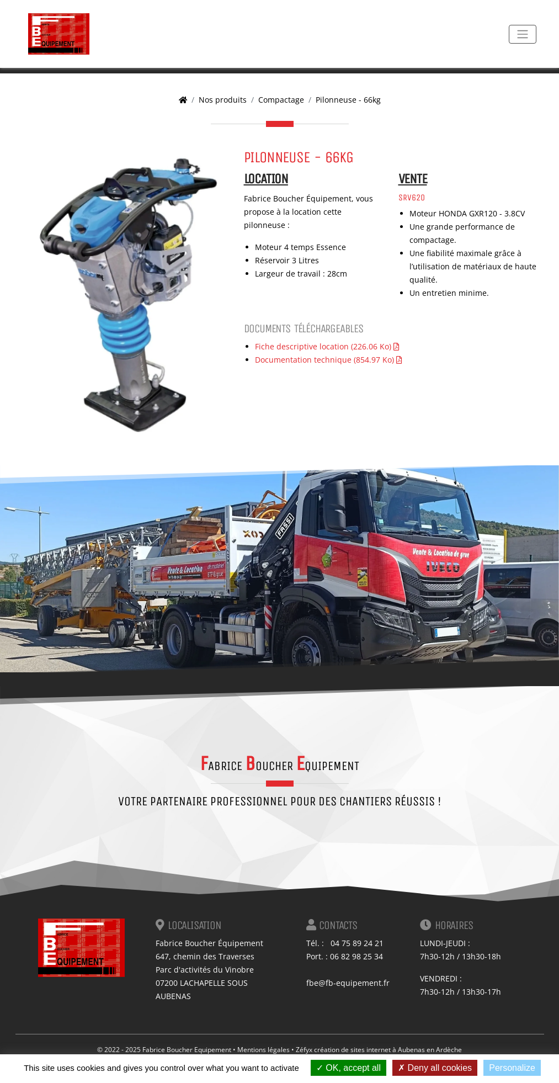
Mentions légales (263, 1049)
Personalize (512, 1068)
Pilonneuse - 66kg (348, 99)
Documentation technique (328, 359)
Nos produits (223, 99)
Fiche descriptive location (327, 346)
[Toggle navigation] (522, 34)
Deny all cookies (435, 1068)
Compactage (281, 99)
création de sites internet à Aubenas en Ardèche (388, 1049)
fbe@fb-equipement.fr (348, 983)
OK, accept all (348, 1068)
